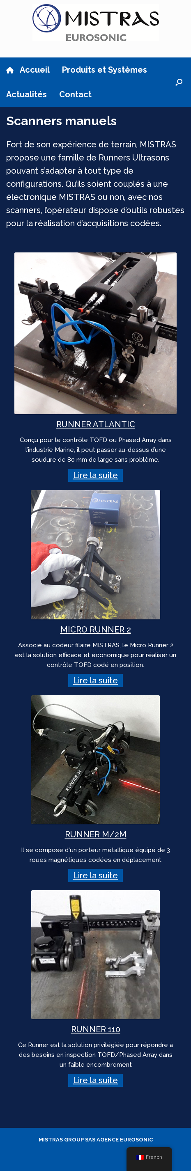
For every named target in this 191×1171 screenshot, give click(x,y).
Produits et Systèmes (104, 70)
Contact (75, 94)
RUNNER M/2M (96, 834)
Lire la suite (95, 475)
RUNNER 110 (95, 1029)
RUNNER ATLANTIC (95, 424)
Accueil (28, 70)
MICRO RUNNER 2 (95, 630)
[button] (179, 82)
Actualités (26, 94)
